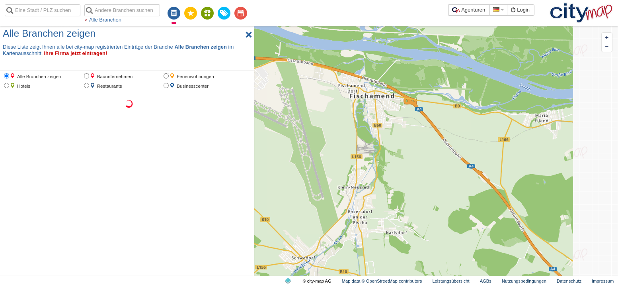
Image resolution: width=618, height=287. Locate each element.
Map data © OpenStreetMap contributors (382, 281)
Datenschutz (569, 281)
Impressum (603, 281)
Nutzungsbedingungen (524, 281)
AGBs (485, 281)
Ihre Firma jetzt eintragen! (75, 53)
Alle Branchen (105, 20)
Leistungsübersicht (450, 281)
